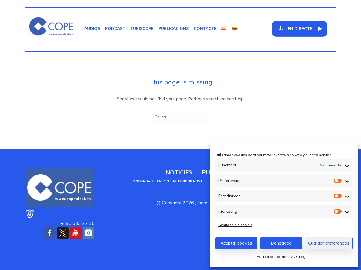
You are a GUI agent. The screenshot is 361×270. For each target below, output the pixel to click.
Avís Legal (300, 256)
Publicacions (174, 28)
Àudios (92, 28)
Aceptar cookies (236, 243)
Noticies (179, 172)
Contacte (205, 28)
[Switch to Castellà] (223, 28)
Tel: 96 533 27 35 (76, 223)
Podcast (115, 28)
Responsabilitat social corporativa (167, 181)
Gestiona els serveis (235, 225)
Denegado (281, 243)
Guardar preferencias (328, 243)
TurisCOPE (141, 28)
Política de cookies (272, 256)
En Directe (300, 28)
